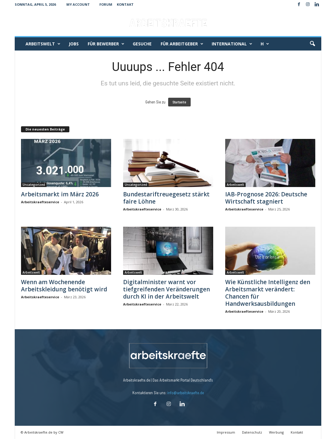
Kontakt (125, 4)
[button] (312, 44)
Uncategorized (34, 185)
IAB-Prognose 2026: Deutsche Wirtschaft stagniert (266, 197)
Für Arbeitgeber (182, 44)
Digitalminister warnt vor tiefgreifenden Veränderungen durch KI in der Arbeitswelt (166, 289)
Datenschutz (252, 432)
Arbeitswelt (43, 44)
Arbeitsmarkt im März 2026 (60, 194)
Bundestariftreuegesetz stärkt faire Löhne (166, 197)
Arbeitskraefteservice (40, 202)
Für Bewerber (106, 44)
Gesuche (142, 44)
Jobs (74, 44)
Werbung (276, 432)
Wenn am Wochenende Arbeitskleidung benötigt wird (64, 285)
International (232, 44)
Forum (105, 4)
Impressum (226, 432)
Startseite (179, 102)
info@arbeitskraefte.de (185, 392)
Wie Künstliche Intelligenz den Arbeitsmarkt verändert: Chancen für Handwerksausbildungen (267, 293)
